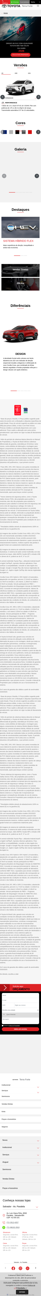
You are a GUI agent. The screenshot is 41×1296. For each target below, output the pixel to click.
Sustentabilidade (24, 2)
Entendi (22, 1292)
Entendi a (12, 1025)
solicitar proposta (20, 55)
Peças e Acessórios (9, 1119)
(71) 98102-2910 (13, 1227)
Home (6, 13)
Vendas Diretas (7, 1104)
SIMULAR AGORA (20, 1029)
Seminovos (6, 1096)
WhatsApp (15, 2)
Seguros (5, 1127)
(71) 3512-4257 (12, 1222)
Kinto (3, 1111)
